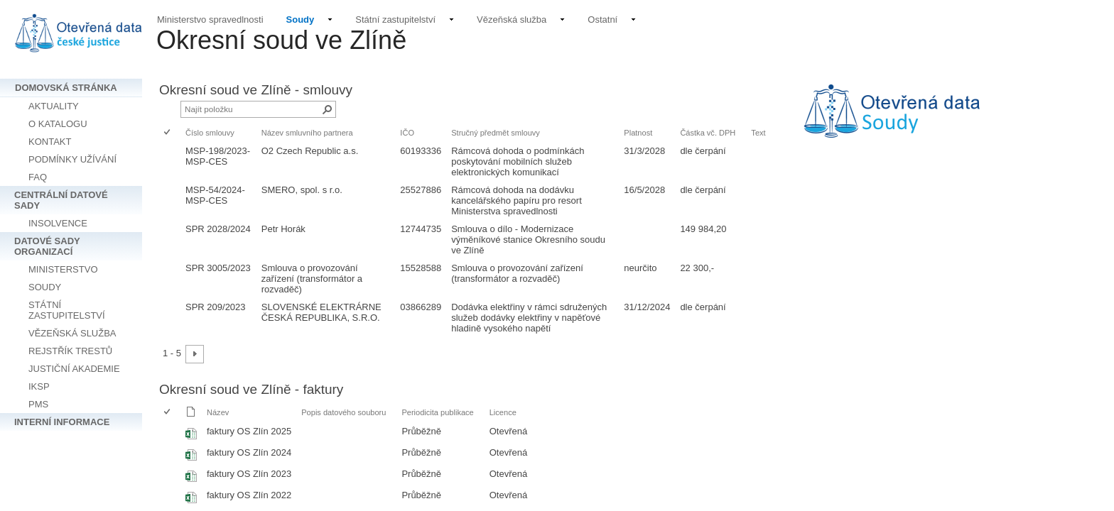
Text (758, 132)
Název (218, 412)
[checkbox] (168, 133)
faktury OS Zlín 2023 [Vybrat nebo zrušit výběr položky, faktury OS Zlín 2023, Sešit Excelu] (249, 473)
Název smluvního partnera (307, 132)
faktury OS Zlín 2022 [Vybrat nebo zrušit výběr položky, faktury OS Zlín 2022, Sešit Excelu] (249, 495)
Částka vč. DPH (707, 132)
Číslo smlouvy (209, 132)
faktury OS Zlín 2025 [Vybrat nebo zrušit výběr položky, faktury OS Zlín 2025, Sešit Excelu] (249, 431)
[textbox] (945, 120)
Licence (503, 412)
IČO (407, 132)
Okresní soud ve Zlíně (281, 40)
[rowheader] (170, 161)
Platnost (638, 132)
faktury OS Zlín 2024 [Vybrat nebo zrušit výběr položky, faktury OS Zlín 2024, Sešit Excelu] (249, 452)
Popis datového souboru (343, 412)
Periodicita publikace (437, 412)
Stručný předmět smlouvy (495, 132)
